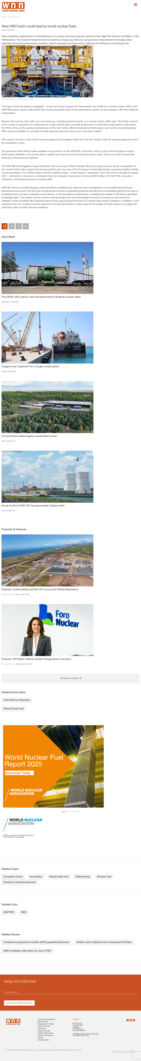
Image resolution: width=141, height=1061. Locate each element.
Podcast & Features (46, 1035)
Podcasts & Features (8, 594)
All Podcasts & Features (69, 678)
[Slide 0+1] (64, 811)
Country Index (43, 1040)
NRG (24, 912)
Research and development (20, 882)
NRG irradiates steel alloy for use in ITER (27, 951)
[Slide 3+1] (77, 811)
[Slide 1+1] (68, 811)
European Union (13, 877)
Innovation (36, 877)
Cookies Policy (129, 1052)
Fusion (40, 1038)
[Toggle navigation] (135, 4)
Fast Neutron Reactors (17, 700)
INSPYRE (9, 912)
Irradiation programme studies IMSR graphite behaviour (36, 942)
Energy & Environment (46, 1020)
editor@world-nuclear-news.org (85, 1034)
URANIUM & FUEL (13, 17)
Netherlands (83, 877)
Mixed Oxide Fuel (14, 709)
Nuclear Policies (44, 1026)
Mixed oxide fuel (58, 877)
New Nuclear (43, 1022)
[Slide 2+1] (73, 811)
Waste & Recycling (45, 1033)
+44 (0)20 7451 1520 (81, 1036)
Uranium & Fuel (44, 1031)
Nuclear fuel (104, 877)
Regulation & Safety (46, 1024)
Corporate (42, 1029)
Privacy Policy (117, 1052)
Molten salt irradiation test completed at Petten (104, 942)
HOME (4, 17)
